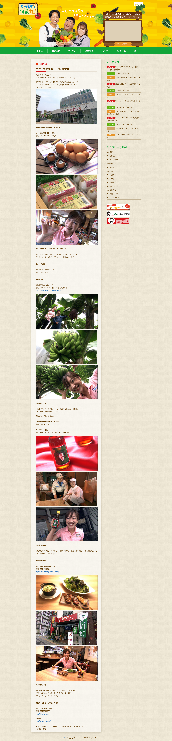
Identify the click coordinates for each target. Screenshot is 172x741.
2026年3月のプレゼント (119, 124)
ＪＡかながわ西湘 (113, 186)
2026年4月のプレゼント (119, 74)
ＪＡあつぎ (110, 179)
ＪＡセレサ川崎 (112, 156)
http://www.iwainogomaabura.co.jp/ (48, 572)
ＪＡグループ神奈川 (113, 198)
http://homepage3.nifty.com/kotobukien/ (49, 290)
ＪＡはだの (110, 175)
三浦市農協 (110, 163)
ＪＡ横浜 (110, 152)
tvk (65, 738)
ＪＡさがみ (110, 167)
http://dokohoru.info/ (43, 714)
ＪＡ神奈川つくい (113, 194)
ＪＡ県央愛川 (111, 182)
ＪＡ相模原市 (111, 190)
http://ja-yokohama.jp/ (43, 721)
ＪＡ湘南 (110, 171)
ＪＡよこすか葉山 (113, 160)
